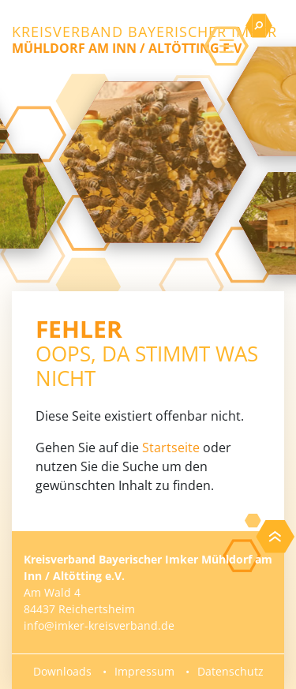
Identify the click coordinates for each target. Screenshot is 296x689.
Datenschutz (230, 671)
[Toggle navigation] (226, 46)
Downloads (62, 671)
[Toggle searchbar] (258, 26)
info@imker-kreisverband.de (99, 625)
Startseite (171, 447)
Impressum (144, 671)
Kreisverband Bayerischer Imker (144, 40)
